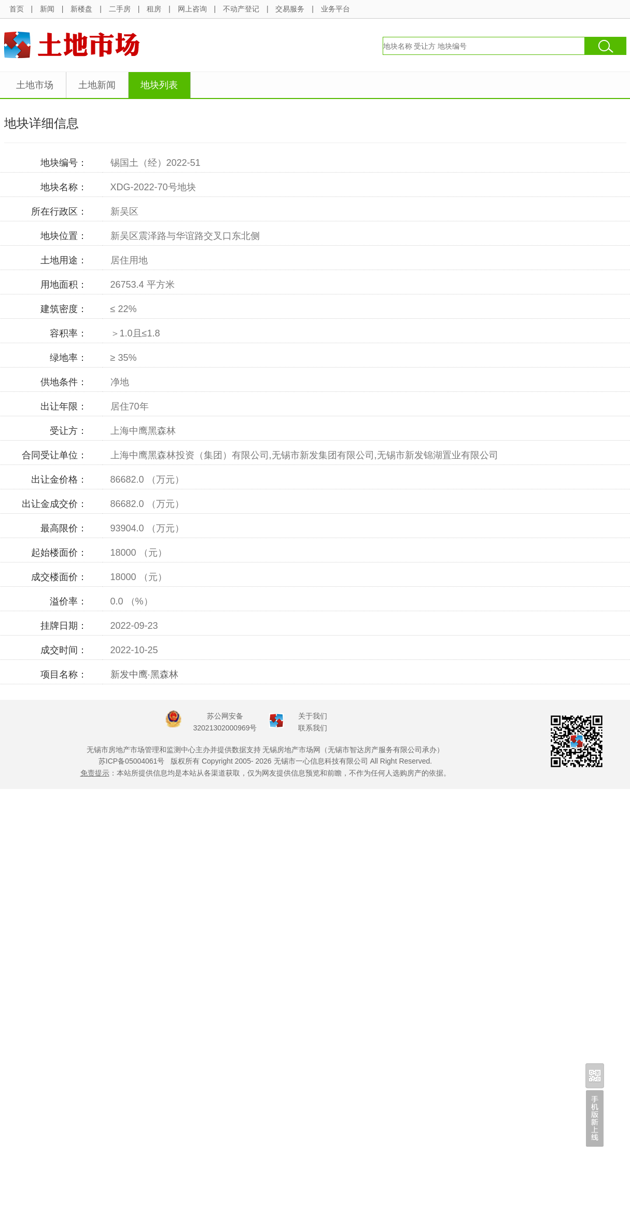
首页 (16, 9)
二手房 (120, 9)
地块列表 (159, 85)
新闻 (47, 9)
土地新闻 (97, 85)
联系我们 (312, 728)
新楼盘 (81, 9)
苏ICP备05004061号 (132, 761)
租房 (154, 9)
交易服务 (289, 9)
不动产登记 (241, 9)
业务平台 (335, 9)
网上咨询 (192, 9)
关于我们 (312, 716)
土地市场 (34, 85)
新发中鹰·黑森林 (144, 674)
